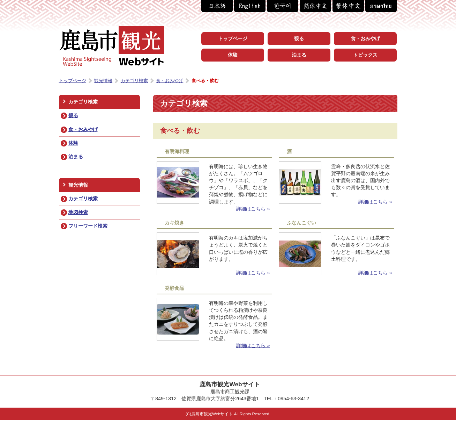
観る (73, 115)
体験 (73, 143)
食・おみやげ (83, 129)
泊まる (75, 156)
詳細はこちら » (253, 209)
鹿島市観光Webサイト (111, 46)
